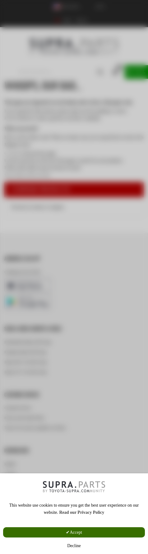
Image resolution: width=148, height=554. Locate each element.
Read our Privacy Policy (81, 512)
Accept (76, 532)
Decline (74, 545)
